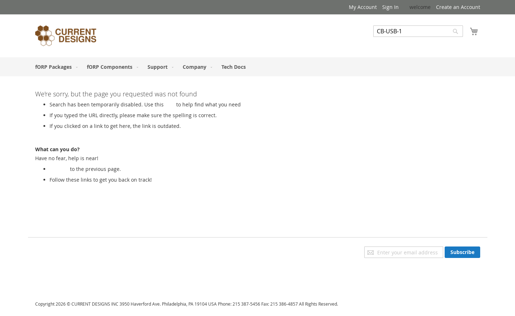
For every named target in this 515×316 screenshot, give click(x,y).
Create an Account (458, 7)
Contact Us (48, 280)
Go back (59, 169)
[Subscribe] (462, 252)
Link (170, 104)
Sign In (390, 7)
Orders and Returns (59, 270)
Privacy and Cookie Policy (65, 249)
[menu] (257, 66)
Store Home (64, 186)
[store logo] (65, 36)
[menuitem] (55, 66)
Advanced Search (394, 42)
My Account (363, 7)
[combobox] (418, 31)
